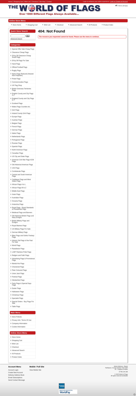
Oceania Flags (17, 201)
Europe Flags (16, 117)
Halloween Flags (18, 292)
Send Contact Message (16, 380)
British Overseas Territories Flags (21, 89)
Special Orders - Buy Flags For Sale (23, 302)
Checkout (35, 1)
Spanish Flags (17, 146)
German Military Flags (19, 232)
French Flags (16, 127)
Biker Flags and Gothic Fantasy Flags (23, 236)
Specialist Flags (17, 298)
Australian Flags (17, 198)
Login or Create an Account (119, 1)
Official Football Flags (19, 67)
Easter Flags (16, 288)
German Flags (17, 130)
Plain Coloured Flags (19, 270)
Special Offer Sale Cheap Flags (23, 49)
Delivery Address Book (16, 375)
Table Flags (16, 306)
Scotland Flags (17, 103)
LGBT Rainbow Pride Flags (21, 252)
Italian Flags (16, 133)
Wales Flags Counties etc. (21, 107)
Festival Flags (17, 277)
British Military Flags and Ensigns (20, 221)
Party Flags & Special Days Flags (21, 284)
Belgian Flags (17, 123)
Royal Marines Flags (19, 226)
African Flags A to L (19, 184)
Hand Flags (16, 64)
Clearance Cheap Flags (20, 52)
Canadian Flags (17, 153)
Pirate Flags (16, 79)
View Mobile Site (35, 370)
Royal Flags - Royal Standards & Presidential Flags (23, 208)
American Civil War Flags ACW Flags (23, 160)
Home (10, 1)
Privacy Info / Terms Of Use (21, 320)
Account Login (13, 370)
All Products (93, 25)
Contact (49, 1)
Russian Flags (17, 143)
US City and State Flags (20, 156)
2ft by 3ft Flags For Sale (20, 61)
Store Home (17, 25)
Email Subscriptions (15, 378)
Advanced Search (76, 25)
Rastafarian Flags (18, 249)
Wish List (27, 1)
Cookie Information (18, 327)
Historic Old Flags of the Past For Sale (22, 241)
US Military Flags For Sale (21, 229)
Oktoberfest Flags (18, 280)
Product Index (108, 25)
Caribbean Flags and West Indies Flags (21, 180)
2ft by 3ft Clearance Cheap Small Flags (21, 56)
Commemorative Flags (20, 82)
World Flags (16, 245)
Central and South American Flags (22, 175)
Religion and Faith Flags (20, 255)
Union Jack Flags (18, 273)
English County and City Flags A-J (22, 94)
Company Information (19, 323)
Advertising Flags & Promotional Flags (23, 259)
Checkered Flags (18, 267)
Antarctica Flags (17, 204)
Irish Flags (15, 110)
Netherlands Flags (18, 136)
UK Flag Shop (17, 85)
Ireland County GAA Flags (21, 113)
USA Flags (16, 168)
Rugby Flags (16, 70)
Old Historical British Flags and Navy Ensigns (23, 216)
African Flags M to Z (19, 188)
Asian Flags (16, 194)
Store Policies (17, 317)
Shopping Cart (18, 1)
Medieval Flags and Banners (22, 212)
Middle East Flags (18, 191)
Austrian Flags (17, 120)
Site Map (42, 1)
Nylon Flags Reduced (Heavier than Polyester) (23, 74)
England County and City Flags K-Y (23, 99)
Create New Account (15, 372)
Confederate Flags (18, 171)
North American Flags (19, 150)
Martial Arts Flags (18, 263)
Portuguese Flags (18, 140)
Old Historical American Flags (22, 165)
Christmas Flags (18, 295)
